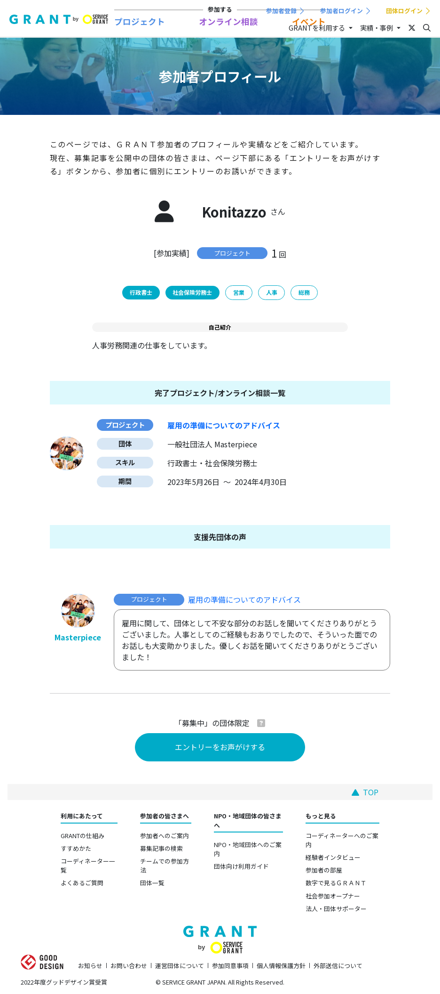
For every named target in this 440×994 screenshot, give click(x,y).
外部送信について (338, 965)
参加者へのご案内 (164, 835)
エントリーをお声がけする (220, 746)
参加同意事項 (230, 965)
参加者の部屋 (324, 869)
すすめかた (76, 848)
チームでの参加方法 (164, 865)
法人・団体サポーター (336, 908)
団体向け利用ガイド (241, 866)
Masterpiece (78, 637)
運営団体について (179, 965)
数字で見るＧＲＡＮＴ (336, 882)
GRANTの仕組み (82, 835)
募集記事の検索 (161, 848)
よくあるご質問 (82, 882)
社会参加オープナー (333, 895)
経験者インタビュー (333, 857)
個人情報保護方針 (281, 965)
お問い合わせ (128, 965)
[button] (261, 722)
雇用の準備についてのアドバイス (244, 599)
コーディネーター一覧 (88, 865)
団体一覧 (152, 882)
